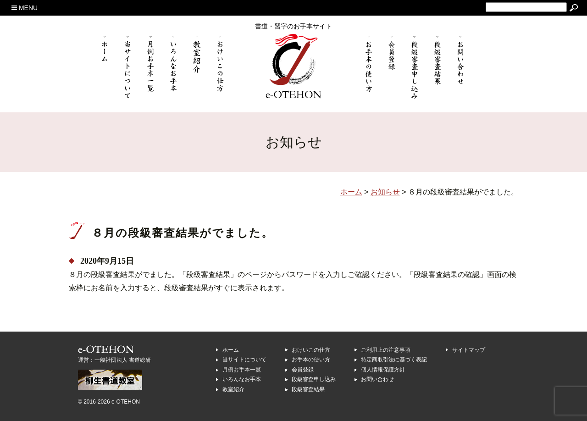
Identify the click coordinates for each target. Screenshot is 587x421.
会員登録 (303, 369)
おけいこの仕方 (311, 350)
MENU (24, 7)
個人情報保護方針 (383, 369)
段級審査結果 (308, 389)
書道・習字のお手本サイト (293, 26)
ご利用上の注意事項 (385, 350)
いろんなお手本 (241, 379)
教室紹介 (233, 389)
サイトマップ (468, 350)
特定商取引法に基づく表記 (394, 359)
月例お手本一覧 (241, 369)
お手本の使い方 (311, 359)
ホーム (230, 350)
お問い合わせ (377, 379)
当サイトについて (244, 359)
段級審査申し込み (314, 379)
